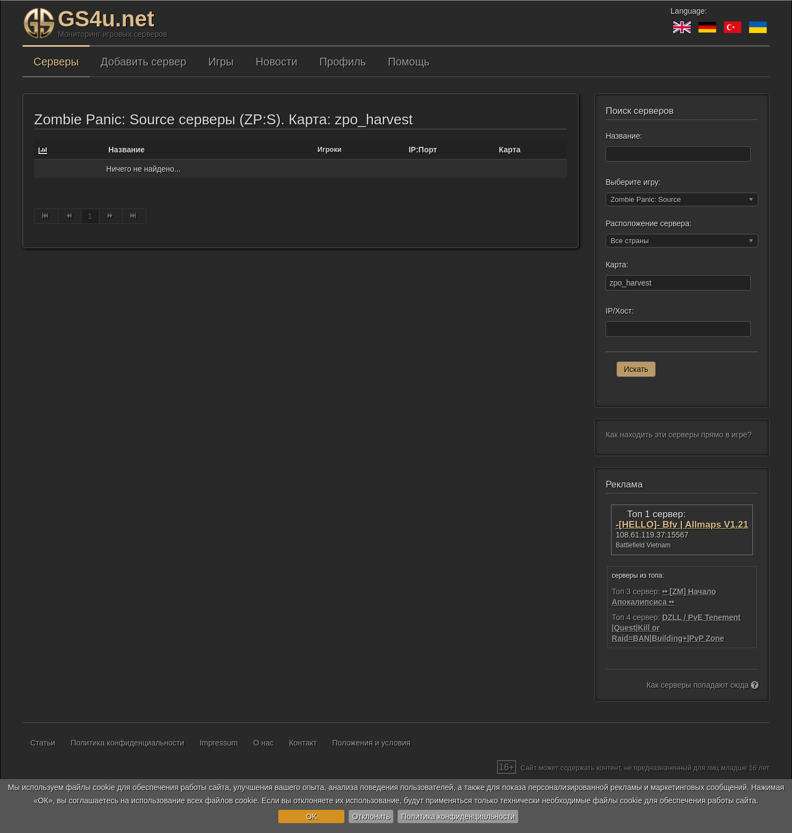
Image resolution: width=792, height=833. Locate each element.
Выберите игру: (633, 182)
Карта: (617, 264)
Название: (624, 135)
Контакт (302, 742)
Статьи (42, 742)
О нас (263, 742)
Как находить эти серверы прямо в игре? (678, 434)
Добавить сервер (143, 62)
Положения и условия (371, 742)
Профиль (343, 62)
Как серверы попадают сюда (702, 685)
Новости (277, 62)
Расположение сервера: (648, 223)
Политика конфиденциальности (458, 816)
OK (311, 816)
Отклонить (371, 816)
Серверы (56, 62)
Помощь (409, 62)
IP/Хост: (620, 310)
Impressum (219, 742)
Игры (221, 62)
